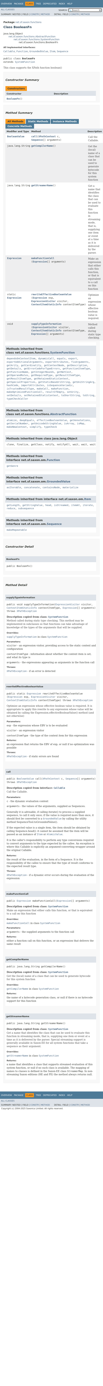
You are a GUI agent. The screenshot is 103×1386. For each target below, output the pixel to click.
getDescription (77, 365)
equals (61, 358)
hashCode (12, 385)
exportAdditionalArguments (25, 362)
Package (18, 4)
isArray (69, 423)
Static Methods (38, 121)
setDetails (14, 395)
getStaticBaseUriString (54, 382)
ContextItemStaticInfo (46, 304)
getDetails (14, 368)
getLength (13, 505)
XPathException (27, 611)
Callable (9, 51)
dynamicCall (46, 358)
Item (52, 51)
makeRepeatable (17, 530)
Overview (6, 4)
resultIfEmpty (54, 392)
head (48, 505)
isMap (80, 423)
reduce (11, 508)
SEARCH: (63, 10)
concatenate (32, 487)
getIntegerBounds (42, 372)
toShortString (70, 395)
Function (22, 51)
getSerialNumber (17, 423)
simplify (35, 427)
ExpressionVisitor (43, 301)
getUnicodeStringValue (46, 423)
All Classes (7, 9)
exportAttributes (56, 362)
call (34, 136)
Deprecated (50, 4)
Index (62, 4)
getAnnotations (80, 420)
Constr (34, 14)
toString (88, 395)
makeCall (42, 388)
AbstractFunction (63, 414)
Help (69, 4)
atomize (12, 420)
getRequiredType (41, 375)
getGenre (12, 466)
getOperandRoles (17, 375)
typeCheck (50, 427)
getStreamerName (42, 185)
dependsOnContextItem (21, 358)
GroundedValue (38, 51)
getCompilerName (42, 145)
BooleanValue (15, 136)
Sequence (62, 51)
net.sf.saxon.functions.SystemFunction (36, 39)
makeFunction (59, 388)
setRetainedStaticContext (41, 395)
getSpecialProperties (21, 382)
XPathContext (47, 136)
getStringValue (32, 505)
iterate (88, 505)
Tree (38, 4)
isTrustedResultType (20, 388)
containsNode (51, 487)
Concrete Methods (19, 126)
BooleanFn (13, 98)
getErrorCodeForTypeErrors (42, 368)
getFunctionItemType (76, 368)
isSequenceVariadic (60, 385)
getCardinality (31, 365)
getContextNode (54, 365)
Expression (14, 258)
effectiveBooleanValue (52, 420)
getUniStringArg (83, 382)
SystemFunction (25, 62)
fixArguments (79, 362)
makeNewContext (17, 427)
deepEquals (27, 420)
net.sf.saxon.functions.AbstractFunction (32, 36)
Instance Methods (65, 121)
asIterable (14, 487)
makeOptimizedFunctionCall (25, 392)
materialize (70, 487)
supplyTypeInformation (46, 323)
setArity (72, 392)
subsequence (26, 508)
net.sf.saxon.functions (28, 22)
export (72, 358)
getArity (12, 365)
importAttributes (32, 385)
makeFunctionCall (42, 258)
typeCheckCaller (17, 398)
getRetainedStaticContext (51, 378)
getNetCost (64, 372)
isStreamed (61, 505)
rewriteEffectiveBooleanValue (51, 294)
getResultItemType (68, 375)
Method (45, 14)
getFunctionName (17, 372)
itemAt (75, 505)
